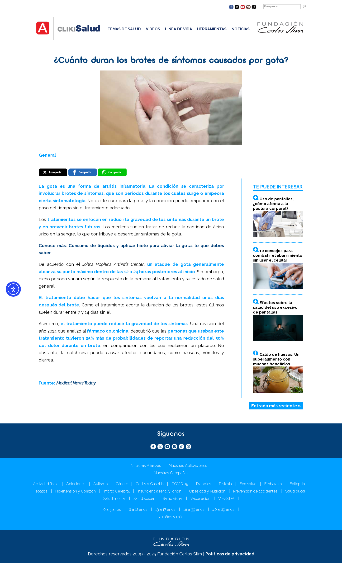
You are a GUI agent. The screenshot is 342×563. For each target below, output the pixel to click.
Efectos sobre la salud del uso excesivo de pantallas (275, 307)
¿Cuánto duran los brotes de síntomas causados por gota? (171, 61)
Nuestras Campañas (171, 473)
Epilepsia (297, 484)
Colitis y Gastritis (150, 484)
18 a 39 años (193, 509)
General (47, 155)
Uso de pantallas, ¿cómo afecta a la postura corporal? (273, 204)
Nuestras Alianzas (146, 465)
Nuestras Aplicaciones (188, 465)
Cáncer (122, 484)
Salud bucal (295, 491)
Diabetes (203, 484)
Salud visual (173, 498)
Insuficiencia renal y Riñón (159, 491)
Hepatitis (40, 491)
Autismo (100, 484)
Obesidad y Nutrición (207, 491)
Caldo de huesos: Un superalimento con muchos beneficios (276, 359)
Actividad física (45, 484)
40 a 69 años (223, 509)
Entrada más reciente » (276, 405)
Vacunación (200, 498)
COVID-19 (179, 484)
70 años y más (171, 517)
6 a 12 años (138, 509)
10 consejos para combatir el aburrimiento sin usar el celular (277, 256)
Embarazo (273, 484)
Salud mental (114, 498)
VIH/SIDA (226, 498)
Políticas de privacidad (229, 553)
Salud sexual (144, 498)
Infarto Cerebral (117, 491)
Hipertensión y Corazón (75, 491)
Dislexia (225, 484)
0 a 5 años (112, 509)
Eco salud (248, 484)
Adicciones (76, 484)
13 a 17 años (165, 509)
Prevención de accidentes (255, 491)
